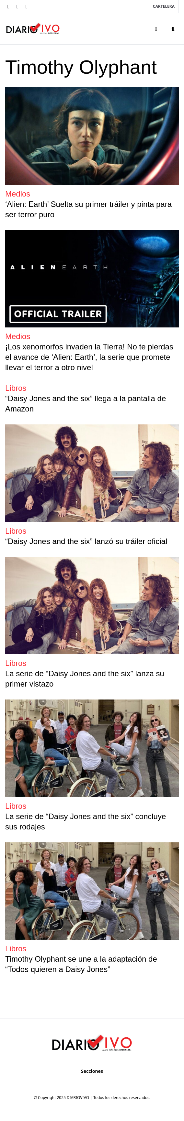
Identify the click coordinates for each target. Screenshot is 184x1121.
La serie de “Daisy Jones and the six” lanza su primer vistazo (84, 678)
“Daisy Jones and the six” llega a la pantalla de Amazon (85, 403)
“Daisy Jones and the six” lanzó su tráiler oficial (86, 541)
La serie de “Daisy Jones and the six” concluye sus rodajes (85, 821)
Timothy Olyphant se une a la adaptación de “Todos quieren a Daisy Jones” (81, 964)
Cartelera (164, 6)
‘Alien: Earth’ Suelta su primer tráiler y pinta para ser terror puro (88, 209)
